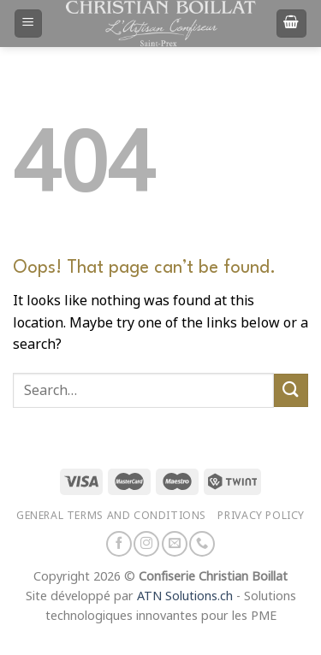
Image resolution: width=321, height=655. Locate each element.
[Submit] (291, 390)
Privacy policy (261, 515)
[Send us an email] (174, 544)
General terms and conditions (111, 515)
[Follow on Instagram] (146, 544)
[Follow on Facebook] (119, 544)
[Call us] (202, 544)
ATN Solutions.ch (185, 596)
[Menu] (29, 23)
